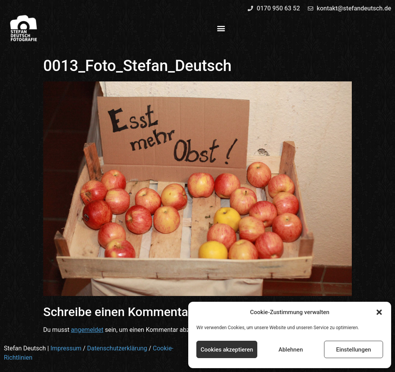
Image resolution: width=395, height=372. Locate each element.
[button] (379, 312)
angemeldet (87, 329)
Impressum (66, 348)
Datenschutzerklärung (117, 348)
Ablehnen (291, 349)
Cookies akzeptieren (227, 349)
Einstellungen (353, 349)
